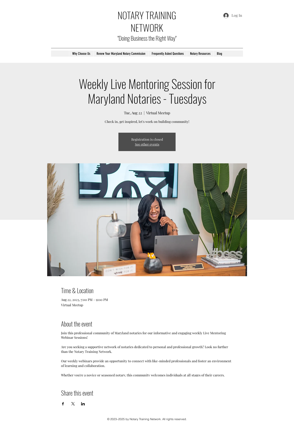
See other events (147, 144)
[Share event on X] (73, 403)
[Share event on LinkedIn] (83, 403)
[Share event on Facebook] (63, 403)
